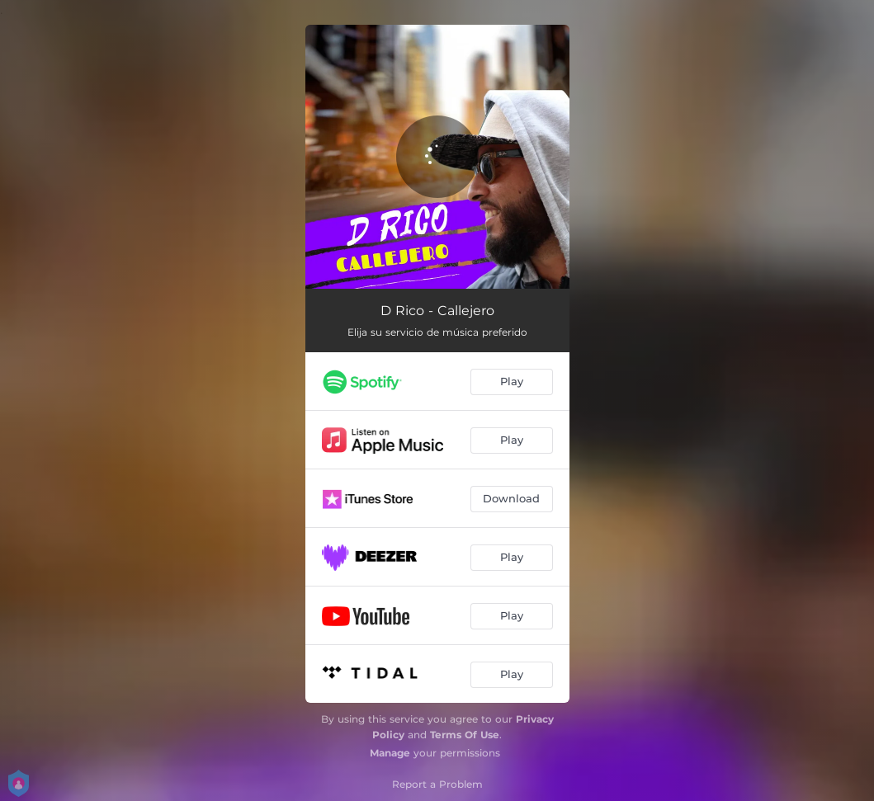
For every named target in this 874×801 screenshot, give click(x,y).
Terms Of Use (464, 734)
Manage (390, 753)
